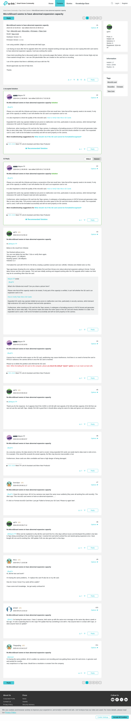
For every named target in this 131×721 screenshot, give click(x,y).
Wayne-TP (11, 279)
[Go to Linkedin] (126, 699)
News (24, 699)
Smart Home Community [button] (25, 3)
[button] (112, 3)
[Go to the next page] (100, 18)
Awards (25, 701)
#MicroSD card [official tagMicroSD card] (16, 31)
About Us (7, 695)
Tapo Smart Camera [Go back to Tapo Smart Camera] (25, 10)
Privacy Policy (8, 704)
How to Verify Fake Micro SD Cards (59, 118)
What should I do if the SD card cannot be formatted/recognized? (58, 137)
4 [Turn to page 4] (97, 18)
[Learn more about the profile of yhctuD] (10, 609)
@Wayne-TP (12, 244)
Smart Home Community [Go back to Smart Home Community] (10, 10)
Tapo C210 (15, 34)
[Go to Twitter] (121, 700)
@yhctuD (10, 657)
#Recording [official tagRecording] (26, 31)
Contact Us (7, 701)
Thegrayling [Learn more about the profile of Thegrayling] (17, 645)
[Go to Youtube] (112, 699)
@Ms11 (10, 619)
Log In (117, 3)
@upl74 (10, 107)
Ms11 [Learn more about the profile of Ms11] (15, 560)
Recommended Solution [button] (36, 148)
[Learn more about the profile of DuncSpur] (10, 484)
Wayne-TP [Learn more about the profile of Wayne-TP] (21, 95)
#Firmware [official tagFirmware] (34, 31)
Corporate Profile (9, 699)
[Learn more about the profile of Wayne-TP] (10, 97)
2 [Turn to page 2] (90, 18)
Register (125, 3)
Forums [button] (60, 3)
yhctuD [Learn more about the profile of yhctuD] (15, 608)
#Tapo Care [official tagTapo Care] (42, 31)
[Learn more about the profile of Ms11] (10, 561)
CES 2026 (11, 144)
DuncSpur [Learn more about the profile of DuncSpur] (16, 483)
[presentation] (9, 97)
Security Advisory (28, 704)
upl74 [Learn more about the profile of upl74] (15, 232)
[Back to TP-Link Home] (9, 3)
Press (25, 695)
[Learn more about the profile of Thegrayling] (10, 647)
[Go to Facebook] (117, 699)
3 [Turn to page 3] (93, 18)
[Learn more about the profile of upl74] (10, 233)
